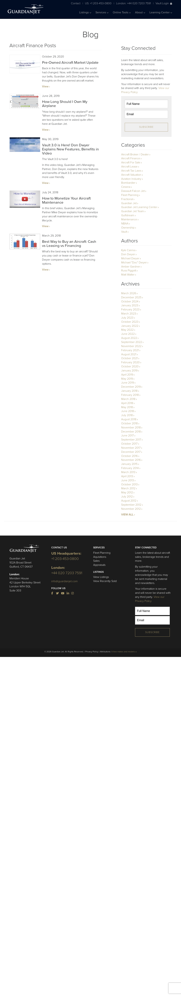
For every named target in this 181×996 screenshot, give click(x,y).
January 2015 (129, 464)
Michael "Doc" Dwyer (134, 262)
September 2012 (131, 505)
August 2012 (128, 500)
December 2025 (131, 297)
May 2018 (127, 407)
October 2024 (129, 301)
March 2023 (128, 313)
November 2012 (131, 509)
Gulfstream (127, 215)
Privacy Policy (91, 651)
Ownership (128, 227)
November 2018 (131, 427)
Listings (85, 12)
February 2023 (130, 309)
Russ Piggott (128, 270)
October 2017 (129, 443)
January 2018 (129, 391)
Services (101, 12)
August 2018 (128, 419)
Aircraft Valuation (131, 175)
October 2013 (129, 484)
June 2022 (128, 334)
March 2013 (128, 472)
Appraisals (99, 565)
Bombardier (128, 183)
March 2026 (128, 293)
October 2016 (129, 456)
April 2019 (127, 374)
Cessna (125, 187)
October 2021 (129, 358)
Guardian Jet (129, 203)
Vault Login (164, 3)
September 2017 (131, 439)
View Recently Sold (105, 581)
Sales (96, 561)
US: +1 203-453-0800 (98, 3)
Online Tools (122, 12)
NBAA (124, 223)
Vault (124, 232)
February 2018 (130, 395)
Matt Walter (128, 274)
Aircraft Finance (130, 158)
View (45, 86)
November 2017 (131, 448)
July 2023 (127, 317)
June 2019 (127, 382)
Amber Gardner (130, 266)
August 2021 (128, 354)
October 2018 (129, 423)
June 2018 (127, 411)
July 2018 (127, 415)
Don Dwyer (128, 254)
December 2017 (131, 452)
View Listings (101, 577)
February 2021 (130, 350)
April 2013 (127, 476)
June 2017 (127, 435)
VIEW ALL (127, 514)
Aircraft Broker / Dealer (135, 154)
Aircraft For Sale (130, 162)
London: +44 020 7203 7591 (133, 3)
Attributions (105, 651)
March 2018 (128, 399)
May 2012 (127, 492)
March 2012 (128, 488)
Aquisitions (99, 557)
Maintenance (129, 219)
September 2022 (131, 342)
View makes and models (124, 651)
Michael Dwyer (130, 258)
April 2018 (127, 403)
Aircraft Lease (129, 166)
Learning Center (160, 12)
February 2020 (130, 362)
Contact (75, 3)
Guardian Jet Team (132, 211)
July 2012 (127, 496)
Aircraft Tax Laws (131, 170)
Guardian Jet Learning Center (139, 207)
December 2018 (131, 431)
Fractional (127, 199)
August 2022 (129, 338)
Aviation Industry (131, 179)
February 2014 (130, 468)
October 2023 (129, 322)
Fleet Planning (129, 195)
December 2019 (131, 387)
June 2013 (127, 480)
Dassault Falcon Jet (133, 191)
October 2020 (130, 366)
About (140, 12)
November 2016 (131, 460)
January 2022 (129, 326)
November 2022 (131, 346)
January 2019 (129, 370)
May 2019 (127, 379)
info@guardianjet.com (64, 581)
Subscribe (146, 127)
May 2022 (127, 330)
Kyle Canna (128, 250)
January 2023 (129, 305)
